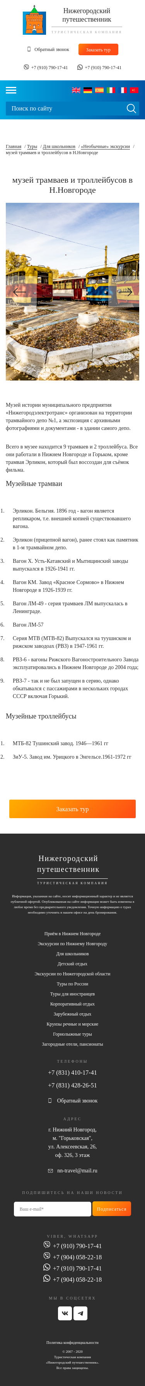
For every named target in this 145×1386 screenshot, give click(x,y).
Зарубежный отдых (73, 1014)
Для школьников (59, 146)
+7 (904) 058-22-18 (77, 1257)
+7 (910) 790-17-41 (49, 67)
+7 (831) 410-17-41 (72, 1072)
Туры (32, 146)
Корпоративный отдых (72, 1004)
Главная (13, 146)
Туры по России (72, 984)
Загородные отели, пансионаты (72, 1044)
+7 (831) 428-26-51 (72, 1085)
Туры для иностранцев (72, 994)
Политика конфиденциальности (72, 1342)
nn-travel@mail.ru (77, 1171)
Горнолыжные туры (72, 1034)
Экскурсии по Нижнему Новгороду (72, 943)
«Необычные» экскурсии (105, 146)
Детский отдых (72, 963)
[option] (72, 291)
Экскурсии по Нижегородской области (72, 974)
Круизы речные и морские (73, 1024)
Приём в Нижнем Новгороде (72, 933)
